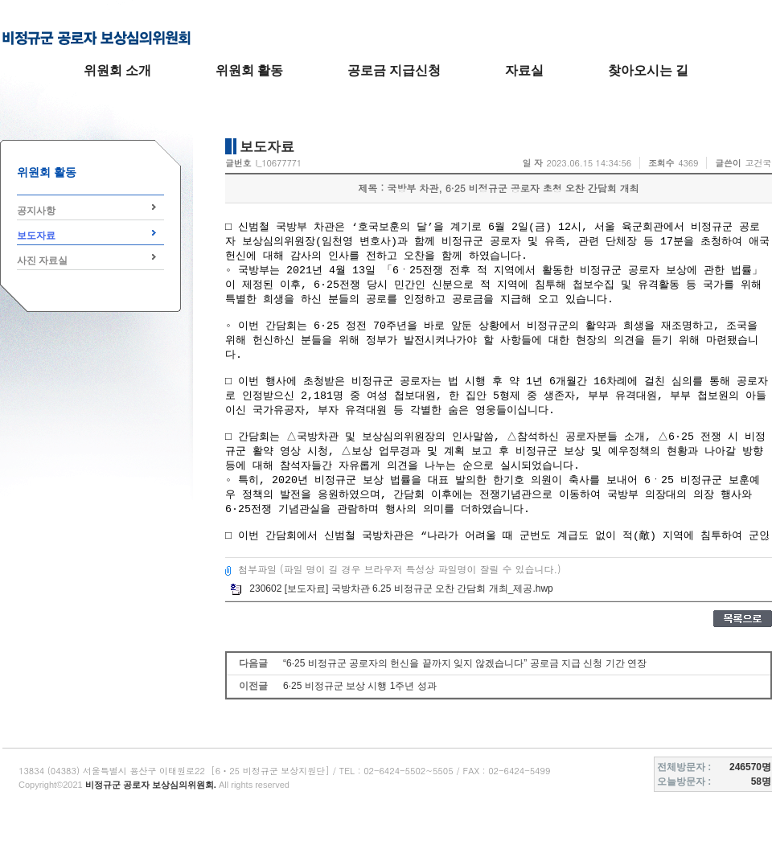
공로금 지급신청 (394, 70)
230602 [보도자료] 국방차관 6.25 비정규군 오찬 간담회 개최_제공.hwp (391, 588)
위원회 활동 (249, 70)
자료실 (524, 70)
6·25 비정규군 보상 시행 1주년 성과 (360, 685)
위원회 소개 (117, 70)
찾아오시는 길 (648, 70)
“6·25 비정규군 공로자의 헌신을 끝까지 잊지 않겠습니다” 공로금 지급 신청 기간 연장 (465, 663)
